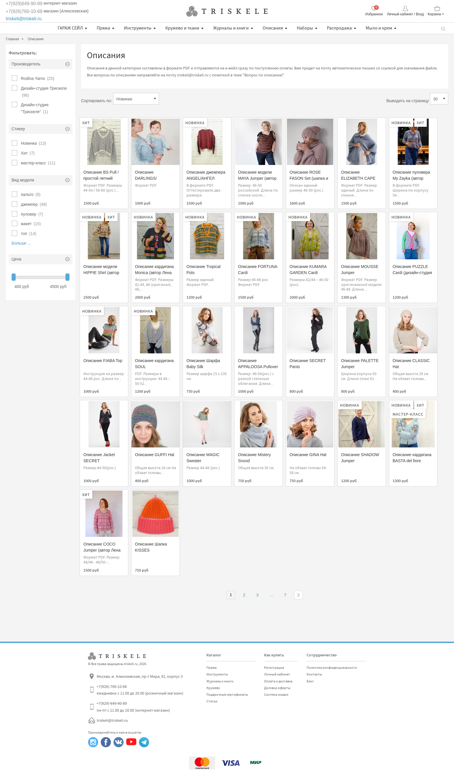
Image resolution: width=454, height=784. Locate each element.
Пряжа (103, 28)
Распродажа (339, 28)
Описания (273, 28)
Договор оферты (277, 688)
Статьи (211, 701)
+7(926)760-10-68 (24, 11)
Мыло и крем (379, 28)
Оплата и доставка (278, 681)
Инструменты (137, 28)
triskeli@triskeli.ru (24, 18)
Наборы (305, 28)
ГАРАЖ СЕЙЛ (70, 28)
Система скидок (276, 694)
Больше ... (21, 243)
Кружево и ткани (182, 28)
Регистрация (274, 667)
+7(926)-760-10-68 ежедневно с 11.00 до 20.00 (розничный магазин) (140, 690)
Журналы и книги (231, 28)
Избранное (374, 14)
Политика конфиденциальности (332, 667)
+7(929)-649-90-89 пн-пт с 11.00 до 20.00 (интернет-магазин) (133, 707)
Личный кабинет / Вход (405, 14)
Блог (310, 681)
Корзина (434, 14)
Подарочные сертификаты (227, 694)
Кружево (213, 688)
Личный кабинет (277, 674)
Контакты (314, 674)
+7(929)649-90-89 (24, 3)
